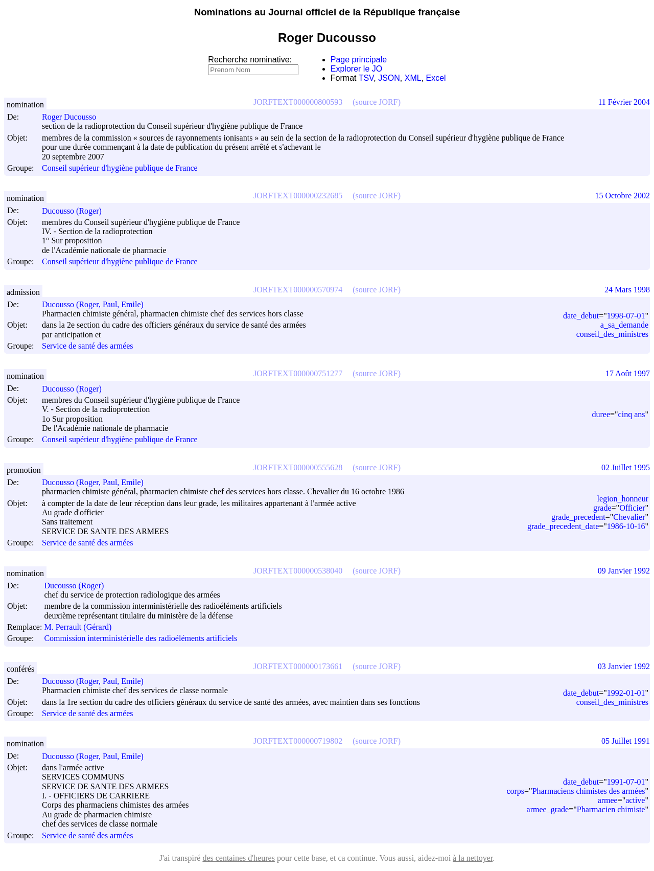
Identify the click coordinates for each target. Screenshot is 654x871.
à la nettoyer (473, 858)
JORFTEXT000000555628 (297, 467)
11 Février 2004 (624, 102)
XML (413, 78)
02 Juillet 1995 (625, 467)
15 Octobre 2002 (622, 195)
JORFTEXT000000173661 (297, 666)
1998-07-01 (626, 315)
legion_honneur (622, 498)
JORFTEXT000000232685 (297, 195)
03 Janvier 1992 (624, 666)
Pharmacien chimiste (611, 809)
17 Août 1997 (627, 373)
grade (602, 507)
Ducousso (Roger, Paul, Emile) (97, 304)
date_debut (581, 315)
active (635, 800)
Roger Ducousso (73, 116)
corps (515, 791)
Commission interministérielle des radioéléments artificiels (140, 638)
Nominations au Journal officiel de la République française (327, 12)
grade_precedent (578, 517)
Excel (436, 78)
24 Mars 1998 (627, 289)
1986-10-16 (626, 526)
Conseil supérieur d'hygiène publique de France (120, 168)
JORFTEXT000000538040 (297, 570)
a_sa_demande (624, 324)
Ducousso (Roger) (76, 211)
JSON (389, 78)
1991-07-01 (626, 781)
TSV (366, 78)
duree (601, 414)
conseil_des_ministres (612, 334)
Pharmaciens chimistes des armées (588, 791)
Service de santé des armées (87, 345)
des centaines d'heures (238, 858)
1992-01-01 (626, 693)
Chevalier (629, 517)
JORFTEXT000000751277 (297, 373)
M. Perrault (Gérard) (82, 627)
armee (608, 800)
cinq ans (631, 414)
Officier (632, 507)
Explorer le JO (356, 68)
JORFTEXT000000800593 (297, 102)
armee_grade (548, 809)
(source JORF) (377, 102)
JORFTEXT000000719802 (297, 741)
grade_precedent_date (563, 526)
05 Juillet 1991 (625, 741)
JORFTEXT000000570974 (297, 289)
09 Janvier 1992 (624, 570)
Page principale (359, 59)
